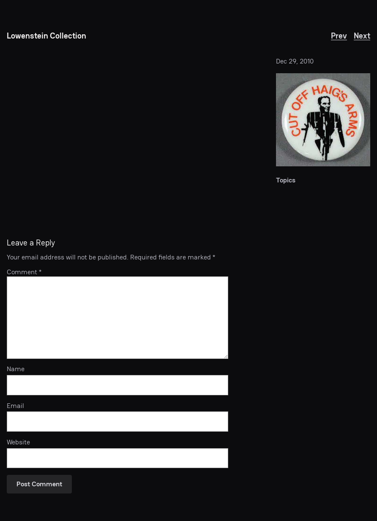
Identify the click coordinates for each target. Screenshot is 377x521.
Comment (24, 271)
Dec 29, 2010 (295, 61)
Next (362, 36)
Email (15, 406)
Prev (339, 36)
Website (18, 442)
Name (16, 369)
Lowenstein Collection (46, 36)
